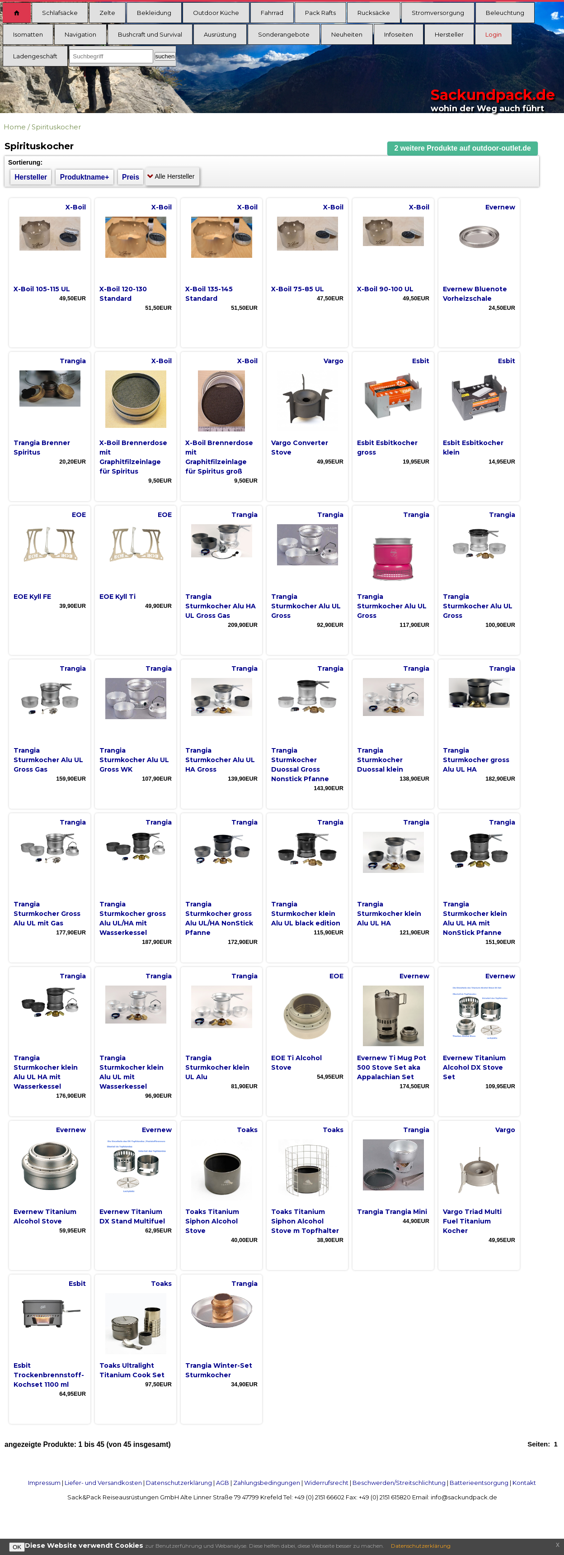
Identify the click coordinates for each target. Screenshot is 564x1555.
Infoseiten (398, 34)
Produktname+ (84, 177)
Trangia (73, 361)
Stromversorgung (438, 12)
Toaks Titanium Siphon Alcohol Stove (212, 1221)
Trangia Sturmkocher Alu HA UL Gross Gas (220, 606)
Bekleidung (154, 12)
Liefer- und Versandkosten (103, 1482)
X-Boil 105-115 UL (42, 289)
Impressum (44, 1482)
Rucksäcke (373, 12)
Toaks (247, 1130)
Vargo (333, 361)
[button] (463, 148)
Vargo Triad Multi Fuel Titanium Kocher (472, 1221)
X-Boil (76, 207)
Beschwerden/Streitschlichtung (399, 1482)
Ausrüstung (220, 34)
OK (17, 1547)
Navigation (80, 34)
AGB (222, 1482)
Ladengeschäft (35, 56)
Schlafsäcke (60, 12)
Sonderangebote (284, 34)
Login (493, 34)
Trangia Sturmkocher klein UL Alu (217, 1067)
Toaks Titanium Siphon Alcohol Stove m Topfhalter (305, 1221)
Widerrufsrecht (326, 1482)
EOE (79, 515)
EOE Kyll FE (32, 597)
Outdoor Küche (216, 12)
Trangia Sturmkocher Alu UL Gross (306, 606)
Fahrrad (272, 12)
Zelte (107, 12)
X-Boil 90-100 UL (385, 289)
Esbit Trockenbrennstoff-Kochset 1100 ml (49, 1375)
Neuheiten (346, 34)
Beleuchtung (505, 12)
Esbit (420, 361)
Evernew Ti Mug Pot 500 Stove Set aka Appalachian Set (391, 1067)
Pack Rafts (320, 12)
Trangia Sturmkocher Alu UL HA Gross (220, 759)
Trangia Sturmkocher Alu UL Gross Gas (48, 759)
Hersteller (449, 34)
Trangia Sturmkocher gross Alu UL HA (476, 759)
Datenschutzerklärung (179, 1482)
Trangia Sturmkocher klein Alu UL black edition (305, 913)
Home (15, 127)
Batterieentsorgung (479, 1482)
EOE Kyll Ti (117, 597)
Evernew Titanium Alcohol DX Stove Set (474, 1067)
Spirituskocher (56, 127)
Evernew (500, 207)
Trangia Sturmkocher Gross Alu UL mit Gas (47, 913)
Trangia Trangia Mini (392, 1212)
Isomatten (28, 34)
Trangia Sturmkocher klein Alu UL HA (389, 913)
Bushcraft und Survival (150, 34)
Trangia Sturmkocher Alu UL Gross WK (134, 759)
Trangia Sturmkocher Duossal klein (380, 759)
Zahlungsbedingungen (266, 1482)
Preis (130, 177)
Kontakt (524, 1482)
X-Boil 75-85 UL (297, 289)
